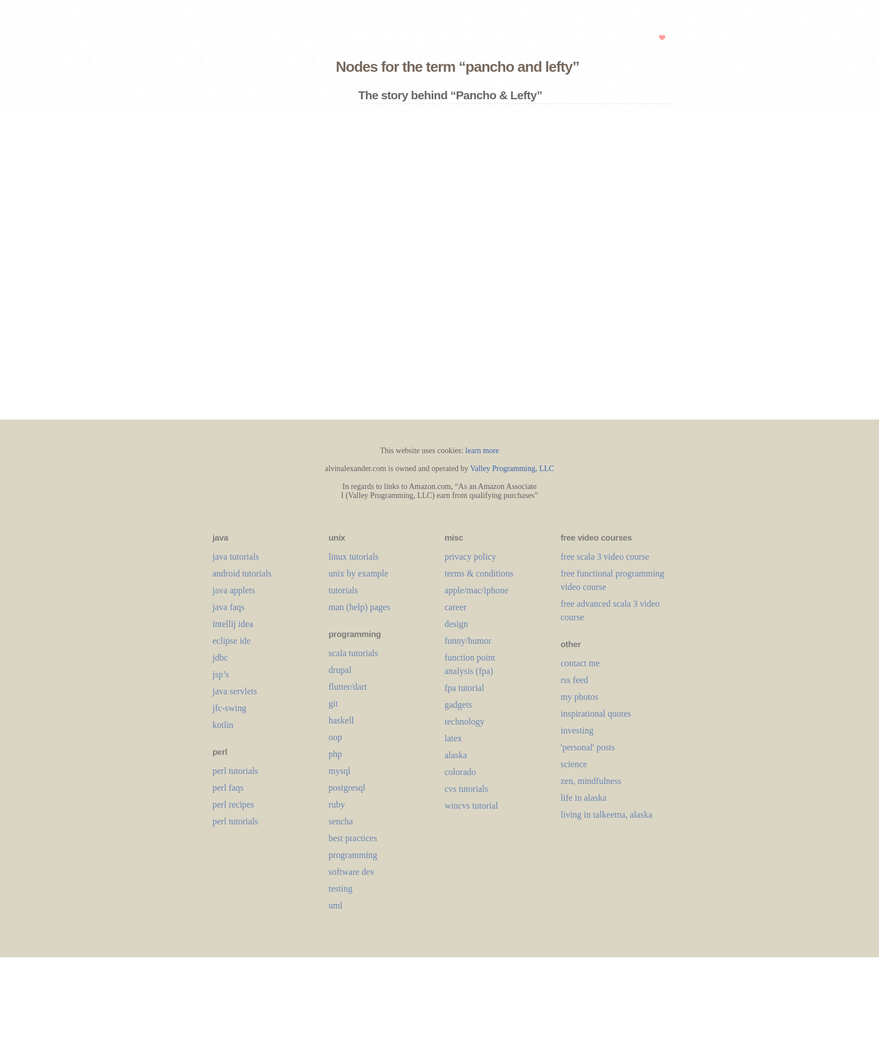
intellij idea (232, 624)
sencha (341, 821)
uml (336, 905)
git (333, 703)
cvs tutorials (466, 789)
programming (353, 855)
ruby (337, 804)
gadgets (458, 704)
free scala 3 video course (605, 556)
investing (577, 730)
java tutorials (235, 556)
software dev (351, 872)
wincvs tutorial (471, 805)
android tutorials (241, 573)
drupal (340, 670)
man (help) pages (359, 607)
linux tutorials (353, 556)
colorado (460, 772)
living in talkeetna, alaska (607, 814)
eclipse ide (231, 640)
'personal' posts (588, 747)
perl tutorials (235, 771)
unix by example (358, 573)
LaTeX (453, 738)
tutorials (343, 590)
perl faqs (228, 787)
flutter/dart (348, 686)
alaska (456, 755)
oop (335, 737)
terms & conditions (479, 573)
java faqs (228, 607)
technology (464, 721)
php (335, 754)
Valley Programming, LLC (512, 468)
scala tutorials (353, 653)
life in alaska (584, 797)
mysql (339, 771)
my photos (579, 697)
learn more (482, 450)
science (574, 764)
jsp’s (220, 674)
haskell (341, 720)
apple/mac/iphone (476, 590)
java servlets (234, 691)
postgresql (347, 787)
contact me (580, 663)
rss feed (574, 680)
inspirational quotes (596, 713)
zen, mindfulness (591, 781)
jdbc (220, 657)
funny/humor (468, 640)
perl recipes (233, 804)
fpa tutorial (464, 688)
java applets (233, 590)
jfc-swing (229, 708)
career (455, 607)
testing (341, 888)
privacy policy (470, 556)
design (456, 624)
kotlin (222, 725)
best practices (353, 838)
